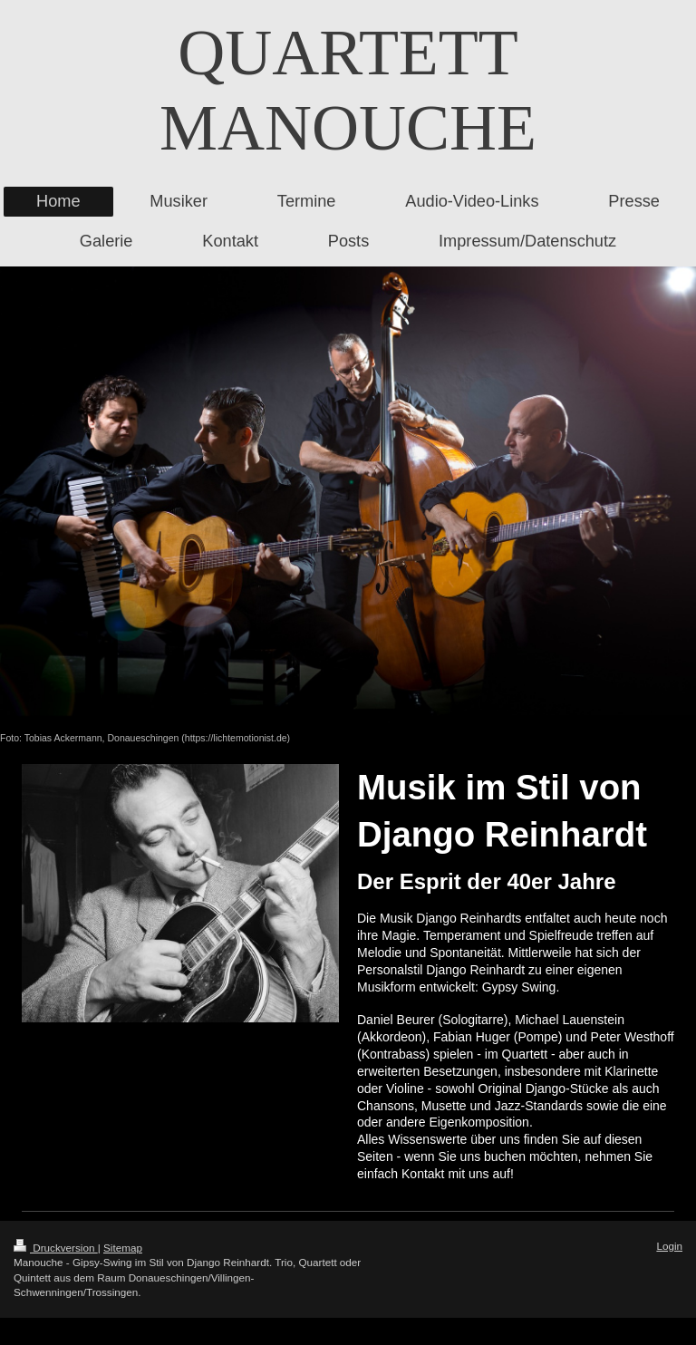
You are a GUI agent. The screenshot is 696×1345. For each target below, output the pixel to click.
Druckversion (56, 1247)
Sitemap (122, 1247)
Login (669, 1246)
